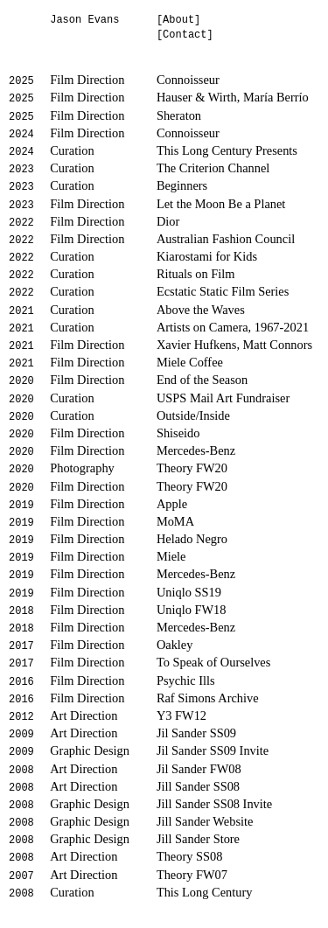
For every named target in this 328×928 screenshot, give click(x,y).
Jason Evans (84, 20)
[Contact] (185, 35)
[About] (178, 20)
